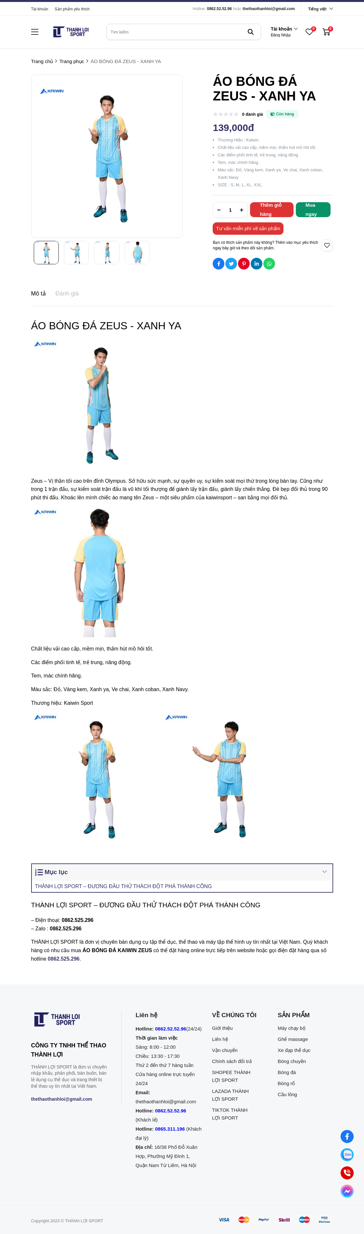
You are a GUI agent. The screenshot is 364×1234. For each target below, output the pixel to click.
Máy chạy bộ (291, 1028)
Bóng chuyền (292, 1061)
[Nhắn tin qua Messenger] (347, 1191)
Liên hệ (220, 1039)
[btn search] (251, 32)
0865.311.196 (170, 1129)
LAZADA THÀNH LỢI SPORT (230, 1095)
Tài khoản (39, 9)
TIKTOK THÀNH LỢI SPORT (229, 1114)
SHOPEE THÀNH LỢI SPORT (231, 1076)
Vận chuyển (225, 1050)
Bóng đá (287, 1072)
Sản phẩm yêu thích (72, 9)
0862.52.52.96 (219, 9)
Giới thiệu (222, 1028)
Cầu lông (287, 1094)
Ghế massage (293, 1039)
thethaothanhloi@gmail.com (269, 9)
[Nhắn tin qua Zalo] (347, 1154)
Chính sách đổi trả (232, 1061)
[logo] (71, 32)
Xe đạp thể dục (294, 1050)
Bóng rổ (286, 1083)
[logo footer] (69, 1020)
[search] (184, 32)
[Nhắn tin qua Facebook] (347, 1136)
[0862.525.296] (64, 959)
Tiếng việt (317, 9)
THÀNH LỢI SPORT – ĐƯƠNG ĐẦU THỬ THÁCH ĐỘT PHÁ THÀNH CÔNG (123, 886)
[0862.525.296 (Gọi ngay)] (347, 1172)
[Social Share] (218, 263)
